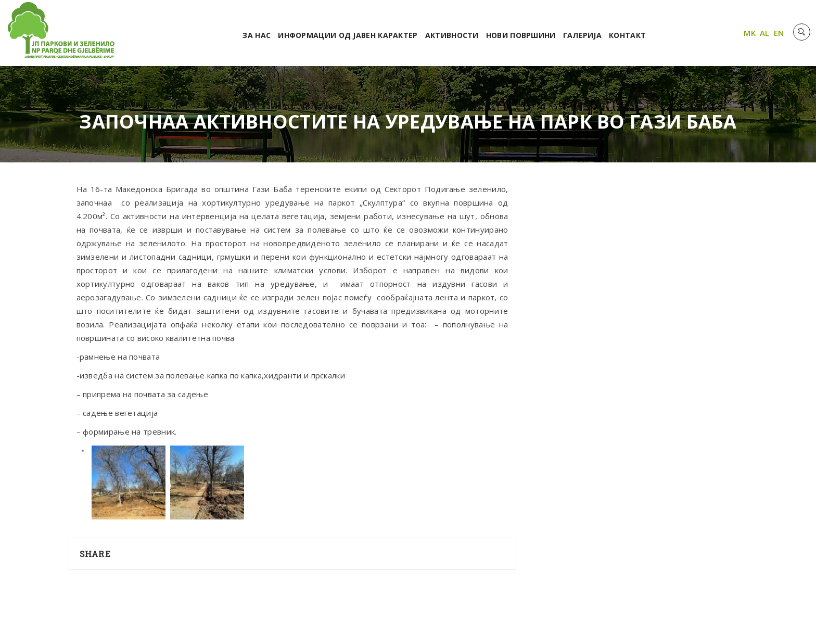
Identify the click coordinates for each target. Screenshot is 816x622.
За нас (257, 35)
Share (95, 553)
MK (750, 33)
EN (779, 33)
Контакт (627, 35)
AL (765, 33)
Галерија (582, 35)
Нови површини (521, 35)
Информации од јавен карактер (347, 35)
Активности (452, 35)
